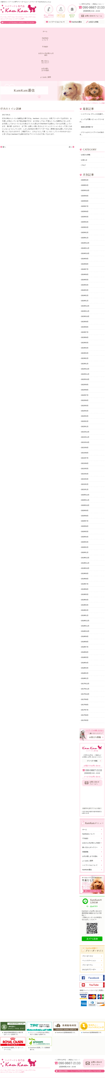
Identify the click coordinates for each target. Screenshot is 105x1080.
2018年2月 (85, 651)
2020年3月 (85, 515)
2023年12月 (85, 270)
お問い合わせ (86, 1062)
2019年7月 (85, 558)
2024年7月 (85, 231)
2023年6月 (85, 302)
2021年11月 (85, 406)
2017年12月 (85, 662)
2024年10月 (85, 215)
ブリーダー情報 (92, 740)
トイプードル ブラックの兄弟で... (91, 69)
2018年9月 (85, 613)
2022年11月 (85, 340)
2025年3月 (85, 188)
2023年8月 (85, 291)
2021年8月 (85, 422)
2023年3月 (85, 319)
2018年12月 (85, 596)
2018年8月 (85, 618)
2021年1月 (85, 460)
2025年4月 (85, 182)
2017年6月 (85, 694)
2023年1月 (85, 330)
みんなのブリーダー (89, 949)
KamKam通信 (77, 22)
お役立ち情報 (93, 22)
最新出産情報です (87, 84)
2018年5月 (85, 635)
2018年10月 (85, 607)
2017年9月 (85, 678)
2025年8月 (85, 161)
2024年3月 (85, 253)
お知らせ (84, 118)
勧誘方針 (84, 1069)
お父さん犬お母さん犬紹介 (47, 31)
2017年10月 (85, 673)
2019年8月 (85, 553)
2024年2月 (85, 259)
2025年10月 (85, 150)
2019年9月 (85, 547)
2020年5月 (85, 504)
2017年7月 (85, 689)
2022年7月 (85, 362)
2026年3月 (85, 144)
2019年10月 (85, 542)
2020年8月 (85, 487)
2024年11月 (85, 210)
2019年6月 (85, 564)
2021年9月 (85, 417)
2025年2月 (85, 193)
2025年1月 (85, 199)
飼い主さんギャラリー (65, 31)
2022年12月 (85, 335)
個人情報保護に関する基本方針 (92, 1065)
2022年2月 (85, 389)
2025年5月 (85, 177)
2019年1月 (85, 591)
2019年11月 (85, 536)
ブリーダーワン (87, 945)
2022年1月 (85, 395)
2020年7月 (85, 493)
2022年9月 (85, 351)
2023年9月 (85, 286)
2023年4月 (85, 313)
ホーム (5, 31)
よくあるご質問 (95, 31)
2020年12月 (85, 466)
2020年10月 (85, 477)
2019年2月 (85, 586)
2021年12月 (85, 400)
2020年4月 (85, 509)
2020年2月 (85, 520)
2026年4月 (85, 139)
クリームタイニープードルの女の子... (92, 91)
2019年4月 (85, 575)
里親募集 (85, 831)
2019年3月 (85, 580)
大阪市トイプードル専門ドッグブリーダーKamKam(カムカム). (50, 1078)
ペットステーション (89, 940)
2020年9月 (85, 482)
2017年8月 (85, 684)
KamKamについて (17, 31)
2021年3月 (85, 449)
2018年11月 (85, 602)
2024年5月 (85, 242)
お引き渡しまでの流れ (79, 31)
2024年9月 (85, 221)
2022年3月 (85, 384)
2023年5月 (85, 308)
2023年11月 (85, 275)
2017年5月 (85, 700)
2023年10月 (85, 280)
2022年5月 (85, 373)
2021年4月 (85, 444)
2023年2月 (85, 324)
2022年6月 (85, 368)
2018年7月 (85, 624)
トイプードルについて (56, 22)
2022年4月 (85, 379)
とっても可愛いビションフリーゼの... (92, 77)
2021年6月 (85, 433)
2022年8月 (85, 357)
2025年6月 (85, 172)
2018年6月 (85, 629)
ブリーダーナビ (87, 936)
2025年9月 (85, 155)
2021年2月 (85, 455)
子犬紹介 (29, 31)
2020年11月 (85, 471)
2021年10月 (85, 411)
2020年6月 (85, 498)
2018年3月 (85, 645)
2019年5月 (85, 569)
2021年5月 (85, 438)
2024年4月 (85, 248)
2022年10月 (85, 346)
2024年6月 (85, 237)
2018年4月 (85, 640)
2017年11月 (85, 667)
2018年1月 (85, 656)
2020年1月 (85, 526)
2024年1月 (85, 264)
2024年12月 (85, 204)
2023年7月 (85, 297)
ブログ (83, 124)
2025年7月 (85, 166)
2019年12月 (85, 531)
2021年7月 (85, 428)
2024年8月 (85, 226)
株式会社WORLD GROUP (90, 1072)
